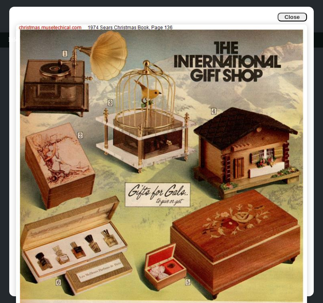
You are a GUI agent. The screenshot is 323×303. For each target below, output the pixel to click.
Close (291, 17)
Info (13, 40)
